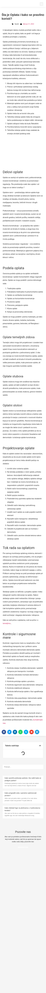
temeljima (7, 623)
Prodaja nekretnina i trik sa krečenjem (20, 906)
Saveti (17, 24)
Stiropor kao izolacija (12, 970)
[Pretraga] (41, 767)
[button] (41, 4)
